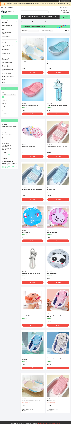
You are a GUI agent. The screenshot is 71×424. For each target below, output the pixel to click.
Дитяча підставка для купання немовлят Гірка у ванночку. (57, 147)
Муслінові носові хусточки (8, 76)
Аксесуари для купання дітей (39, 21)
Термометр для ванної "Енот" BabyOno (31, 273)
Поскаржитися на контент (43, 423)
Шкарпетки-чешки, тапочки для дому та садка (8, 37)
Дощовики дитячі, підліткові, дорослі (6, 65)
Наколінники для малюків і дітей (8, 28)
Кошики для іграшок (6, 73)
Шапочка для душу (26, 232)
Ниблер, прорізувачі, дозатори (6, 41)
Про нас (43, 16)
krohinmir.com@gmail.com (8, 154)
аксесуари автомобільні (7, 62)
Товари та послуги (33, 16)
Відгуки (3, 79)
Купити (33, 72)
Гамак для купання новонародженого (31, 63)
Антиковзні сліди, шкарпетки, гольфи (6, 54)
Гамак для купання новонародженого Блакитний (31, 358)
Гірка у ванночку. (51, 400)
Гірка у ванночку (51, 189)
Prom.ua (42, 422)
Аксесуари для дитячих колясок (7, 46)
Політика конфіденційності (54, 423)
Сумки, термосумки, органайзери (6, 58)
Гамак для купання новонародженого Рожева (56, 316)
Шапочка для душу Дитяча (28, 146)
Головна (24, 16)
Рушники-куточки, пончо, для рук (7, 70)
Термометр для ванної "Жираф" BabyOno (57, 105)
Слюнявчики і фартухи (7, 25)
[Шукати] (23, 12)
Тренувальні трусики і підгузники (7, 33)
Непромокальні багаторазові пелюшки (7, 50)
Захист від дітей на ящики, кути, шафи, (8, 21)
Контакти (50, 16)
